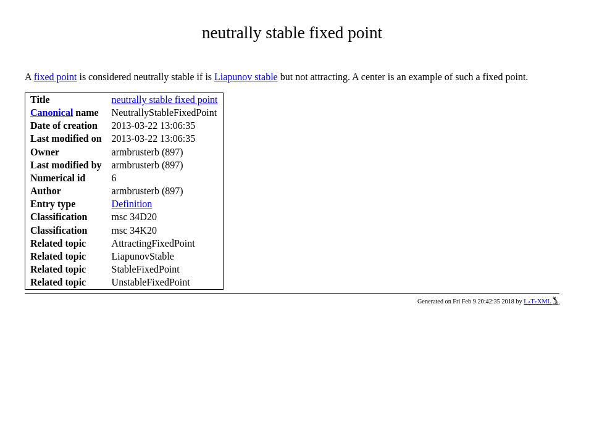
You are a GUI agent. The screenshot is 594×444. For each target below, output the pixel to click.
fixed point (55, 77)
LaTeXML (541, 301)
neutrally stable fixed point (165, 99)
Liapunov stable (246, 77)
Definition (132, 204)
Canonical (51, 112)
